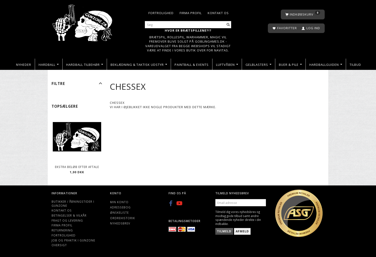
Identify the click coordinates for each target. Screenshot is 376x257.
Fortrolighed (161, 13)
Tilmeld (224, 231)
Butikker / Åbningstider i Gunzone (73, 203)
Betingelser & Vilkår (69, 215)
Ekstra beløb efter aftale (77, 167)
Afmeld (242, 231)
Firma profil (191, 13)
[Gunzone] (82, 21)
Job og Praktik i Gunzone (73, 240)
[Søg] (228, 24)
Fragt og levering (67, 220)
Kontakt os (218, 13)
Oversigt (59, 245)
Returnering (62, 230)
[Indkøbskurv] (302, 14)
